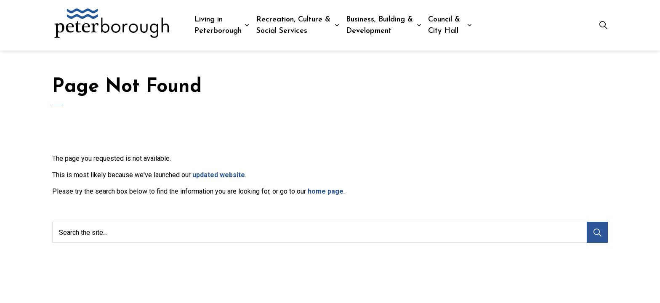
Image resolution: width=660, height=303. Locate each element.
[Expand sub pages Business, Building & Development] (419, 25)
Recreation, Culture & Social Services (293, 25)
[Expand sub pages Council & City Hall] (469, 25)
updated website (218, 175)
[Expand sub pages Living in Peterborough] (247, 25)
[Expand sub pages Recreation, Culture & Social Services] (337, 25)
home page (325, 191)
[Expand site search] (603, 25)
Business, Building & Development (379, 25)
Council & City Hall (444, 25)
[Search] (597, 232)
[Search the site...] (330, 232)
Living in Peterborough (218, 25)
